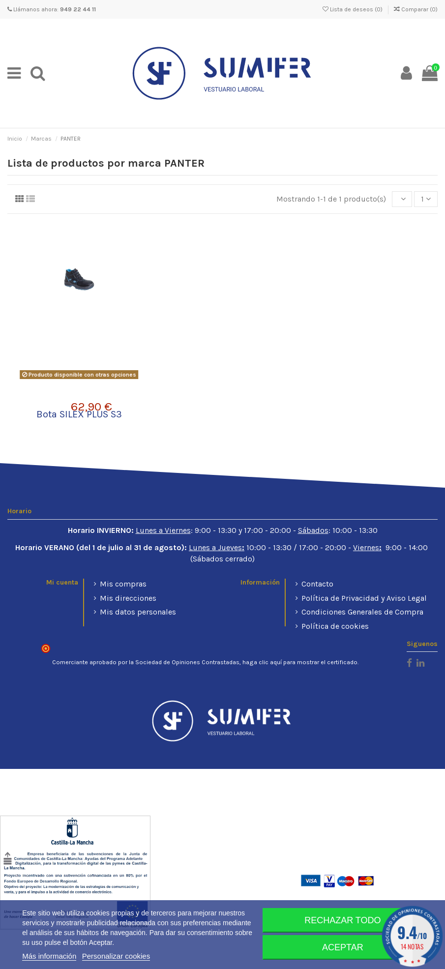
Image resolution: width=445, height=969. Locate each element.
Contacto (317, 583)
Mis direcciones (128, 598)
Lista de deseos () (353, 9)
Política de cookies (335, 626)
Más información (49, 956)
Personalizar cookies (116, 956)
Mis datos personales (138, 612)
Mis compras (123, 583)
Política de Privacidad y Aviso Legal (364, 598)
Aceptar (342, 947)
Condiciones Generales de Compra (362, 612)
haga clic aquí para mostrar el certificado (299, 662)
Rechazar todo (342, 920)
